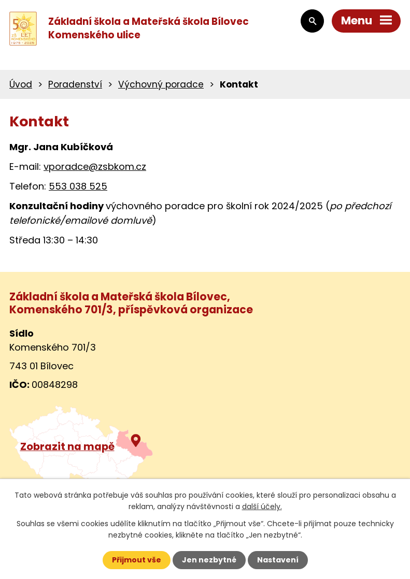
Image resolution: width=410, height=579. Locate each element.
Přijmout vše (136, 560)
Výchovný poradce (161, 84)
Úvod (20, 84)
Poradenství (75, 84)
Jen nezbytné (209, 560)
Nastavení (278, 560)
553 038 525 (78, 186)
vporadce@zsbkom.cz (95, 166)
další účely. (262, 506)
